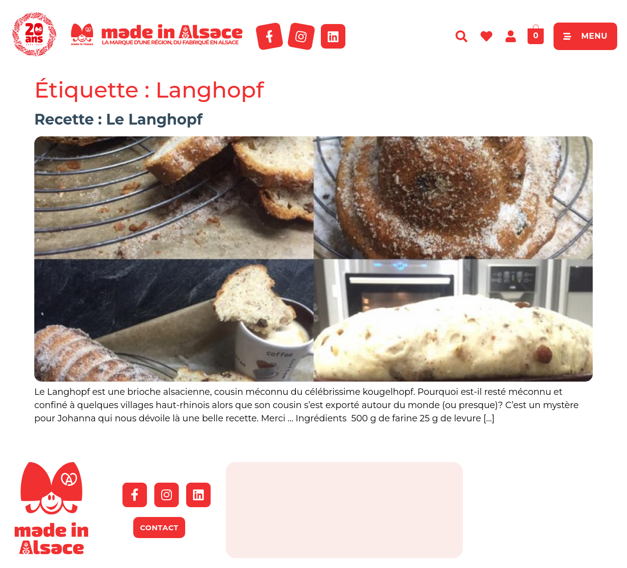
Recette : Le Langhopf (118, 119)
